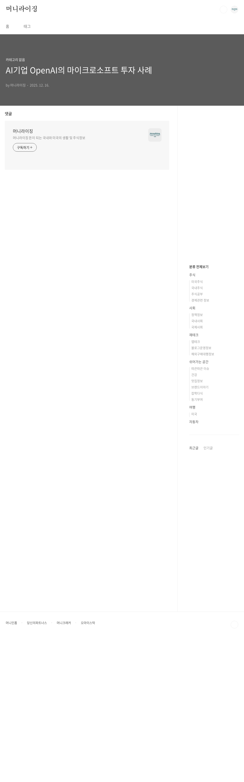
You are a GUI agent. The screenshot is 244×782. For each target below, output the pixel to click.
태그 (27, 26)
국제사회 (197, 470)
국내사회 (197, 463)
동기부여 (197, 542)
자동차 (193, 564)
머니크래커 (64, 765)
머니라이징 (22, 9)
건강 (194, 517)
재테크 (193, 477)
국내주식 (197, 430)
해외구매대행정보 (202, 496)
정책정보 (197, 457)
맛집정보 (197, 523)
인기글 (208, 590)
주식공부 (197, 436)
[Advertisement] (214, 188)
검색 (223, 9)
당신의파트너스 (37, 765)
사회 (192, 450)
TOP (234, 767)
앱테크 (195, 484)
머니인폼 (11, 765)
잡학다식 (197, 536)
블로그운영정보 (201, 490)
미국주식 (197, 424)
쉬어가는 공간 (198, 504)
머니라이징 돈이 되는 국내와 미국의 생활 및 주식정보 (49, 137)
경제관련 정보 (200, 443)
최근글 (193, 590)
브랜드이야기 (199, 530)
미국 (194, 556)
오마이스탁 (88, 765)
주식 (192, 417)
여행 (192, 550)
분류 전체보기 (198, 409)
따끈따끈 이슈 (200, 511)
